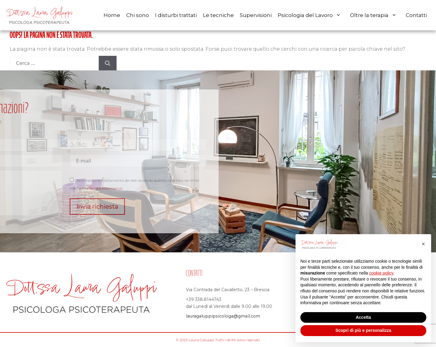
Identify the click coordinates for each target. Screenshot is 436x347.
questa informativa (71, 188)
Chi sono (137, 15)
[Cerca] (108, 63)
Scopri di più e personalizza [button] (363, 330)
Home (112, 15)
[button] (423, 244)
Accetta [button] (363, 317)
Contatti (416, 15)
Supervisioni (256, 15)
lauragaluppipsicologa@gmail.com (223, 316)
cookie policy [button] (381, 273)
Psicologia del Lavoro (312, 15)
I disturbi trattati (176, 15)
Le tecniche (218, 15)
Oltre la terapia (376, 15)
